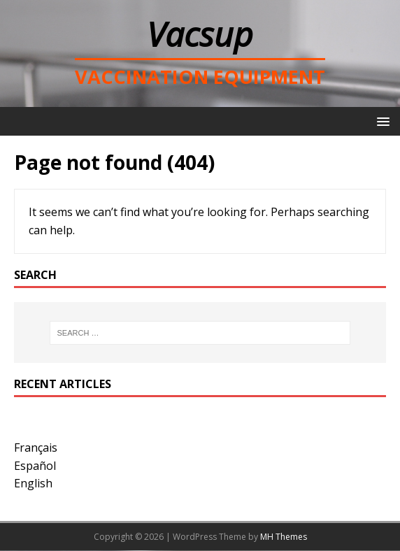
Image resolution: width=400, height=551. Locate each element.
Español (35, 465)
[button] (381, 120)
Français (35, 447)
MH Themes (283, 537)
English (33, 483)
